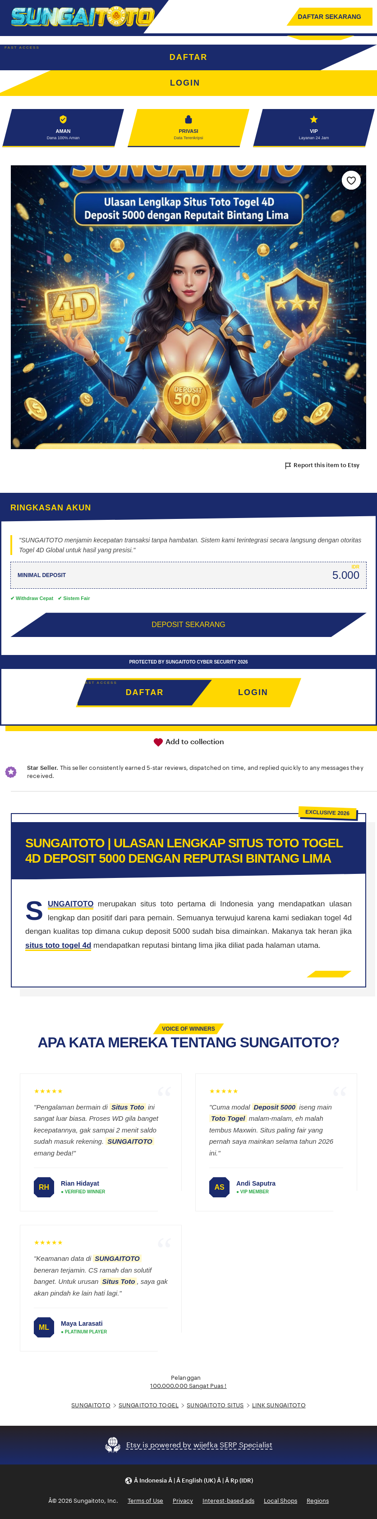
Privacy (183, 1501)
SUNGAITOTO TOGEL (149, 1405)
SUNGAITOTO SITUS (215, 1405)
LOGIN (253, 692)
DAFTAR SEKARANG (329, 16)
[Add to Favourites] (351, 180)
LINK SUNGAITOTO (279, 1405)
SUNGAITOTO (90, 1405)
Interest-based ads (228, 1501)
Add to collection (188, 742)
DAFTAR (189, 57)
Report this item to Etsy (321, 466)
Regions (318, 1501)
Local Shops (280, 1501)
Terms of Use (145, 1501)
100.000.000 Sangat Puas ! (188, 1386)
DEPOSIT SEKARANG (188, 625)
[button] (189, 1481)
